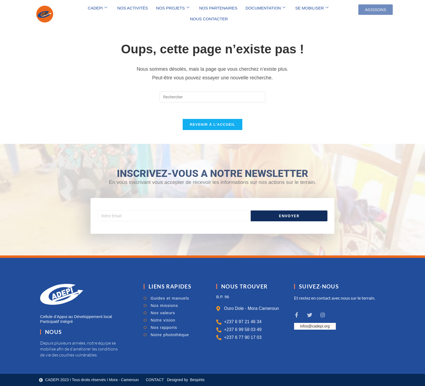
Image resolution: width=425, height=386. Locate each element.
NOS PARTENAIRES (218, 8)
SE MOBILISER (312, 8)
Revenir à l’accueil (212, 124)
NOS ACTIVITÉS (132, 8)
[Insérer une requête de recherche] (212, 97)
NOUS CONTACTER (209, 19)
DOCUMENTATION (265, 8)
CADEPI (98, 8)
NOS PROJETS (172, 8)
